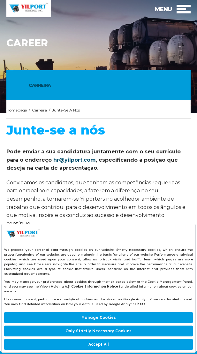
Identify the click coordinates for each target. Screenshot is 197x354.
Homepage (16, 110)
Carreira (39, 110)
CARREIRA (40, 85)
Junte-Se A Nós (66, 110)
